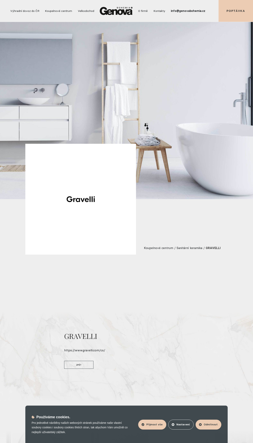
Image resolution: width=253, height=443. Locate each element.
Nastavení (181, 424)
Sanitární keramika (189, 248)
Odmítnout (208, 424)
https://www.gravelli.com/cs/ (83, 350)
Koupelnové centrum (158, 248)
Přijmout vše (152, 424)
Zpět (77, 365)
